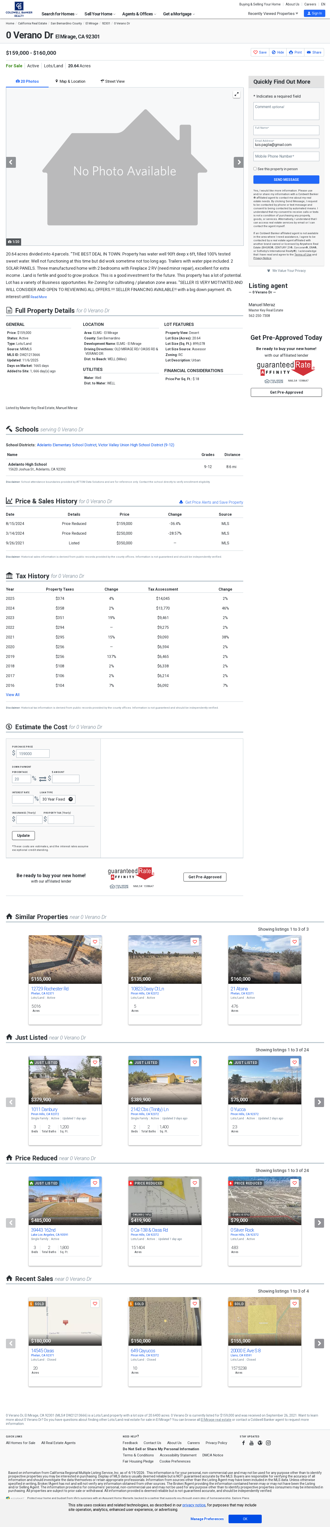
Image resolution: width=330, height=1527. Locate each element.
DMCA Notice (212, 1455)
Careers (310, 4)
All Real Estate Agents (58, 1443)
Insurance (24, 812)
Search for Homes (59, 13)
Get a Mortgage (179, 13)
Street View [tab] (113, 81)
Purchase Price (22, 746)
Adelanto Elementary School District (66, 445)
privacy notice (194, 1505)
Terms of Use (303, 254)
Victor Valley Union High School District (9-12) (136, 445)
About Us (292, 4)
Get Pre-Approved (286, 392)
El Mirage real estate (216, 1420)
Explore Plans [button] (240, 1498)
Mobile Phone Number (274, 156)
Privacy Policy (216, 1443)
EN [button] (323, 4)
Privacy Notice (262, 258)
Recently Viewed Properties (273, 13)
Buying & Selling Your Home (260, 4)
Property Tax (57, 812)
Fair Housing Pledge (138, 1461)
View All (12, 695)
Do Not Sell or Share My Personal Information (161, 1449)
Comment (269, 107)
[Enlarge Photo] (236, 94)
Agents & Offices (139, 13)
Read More (39, 297)
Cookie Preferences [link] (175, 1461)
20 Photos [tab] (27, 81)
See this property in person (278, 169)
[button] (314, 13)
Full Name (262, 127)
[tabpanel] (124, 166)
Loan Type (46, 792)
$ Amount (58, 772)
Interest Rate (20, 792)
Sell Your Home (99, 13)
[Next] (319, 1102)
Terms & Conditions (138, 1455)
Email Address (264, 140)
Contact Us (152, 1443)
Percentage (20, 772)
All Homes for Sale (20, 1443)
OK (245, 1519)
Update (23, 835)
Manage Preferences (207, 1519)
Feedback (130, 1443)
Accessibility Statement (178, 1455)
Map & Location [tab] (70, 81)
